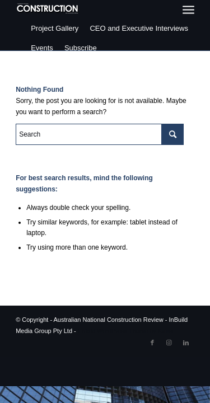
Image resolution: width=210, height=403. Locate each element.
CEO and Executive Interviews (139, 28)
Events (42, 48)
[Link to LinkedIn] (186, 342)
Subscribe (80, 48)
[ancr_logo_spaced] (48, 8)
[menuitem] (188, 10)
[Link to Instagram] (169, 342)
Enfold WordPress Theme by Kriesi (126, 330)
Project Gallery (54, 28)
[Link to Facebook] (152, 342)
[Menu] (188, 10)
